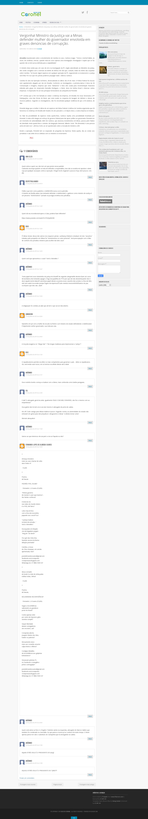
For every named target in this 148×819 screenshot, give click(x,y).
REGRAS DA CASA (54, 22)
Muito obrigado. (104, 116)
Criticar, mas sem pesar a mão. (109, 127)
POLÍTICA (28, 22)
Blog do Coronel (65, 811)
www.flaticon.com (117, 797)
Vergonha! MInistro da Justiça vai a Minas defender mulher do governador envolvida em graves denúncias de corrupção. (55, 39)
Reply (90, 177)
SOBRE (40, 2)
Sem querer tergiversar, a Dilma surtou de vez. (113, 80)
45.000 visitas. (103, 92)
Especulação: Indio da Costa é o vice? (111, 138)
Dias (27, 226)
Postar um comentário (27, 778)
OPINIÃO (44, 22)
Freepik (104, 797)
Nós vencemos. (113, 52)
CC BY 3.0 (103, 799)
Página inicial (57, 784)
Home (21, 2)
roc (27, 352)
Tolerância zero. (113, 162)
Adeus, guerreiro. (114, 66)
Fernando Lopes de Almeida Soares (39, 444)
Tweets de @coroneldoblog (108, 43)
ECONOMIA (36, 22)
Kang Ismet (116, 801)
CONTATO (30, 2)
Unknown (29, 314)
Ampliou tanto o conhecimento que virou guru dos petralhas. (112, 104)
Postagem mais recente (27, 784)
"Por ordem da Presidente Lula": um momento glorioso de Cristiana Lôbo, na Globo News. (112, 151)
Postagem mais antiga (87, 784)
